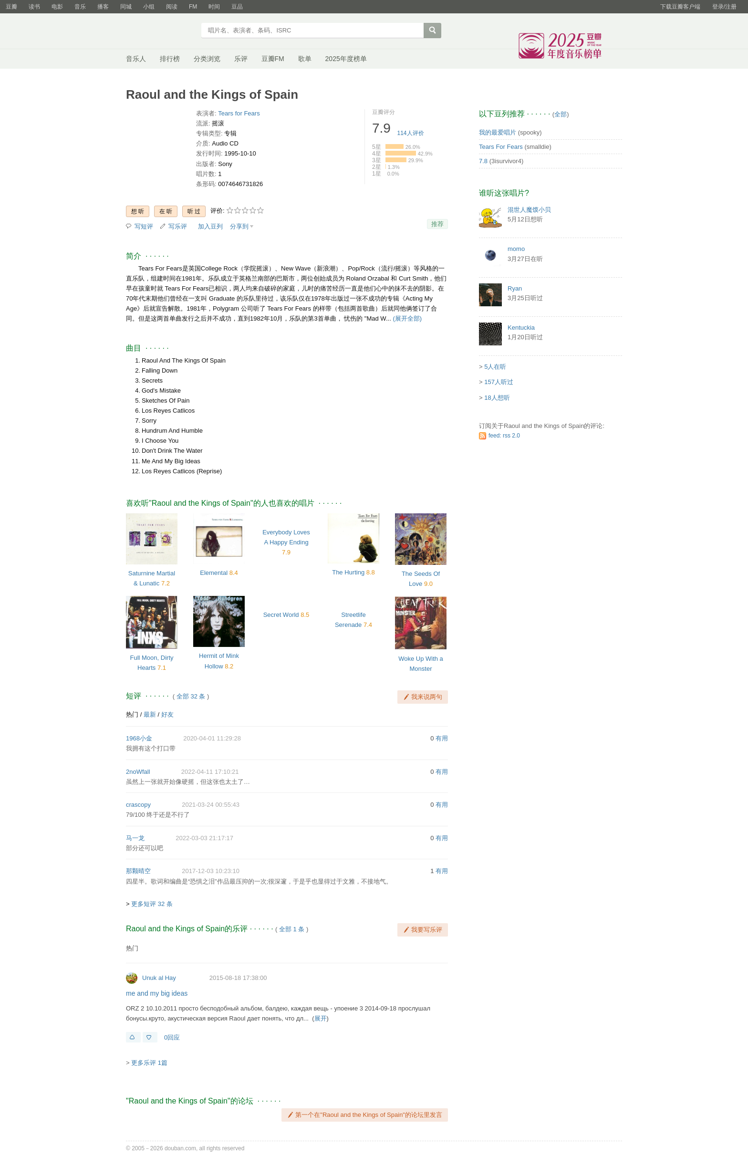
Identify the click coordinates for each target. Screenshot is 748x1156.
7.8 (483, 161)
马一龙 (135, 838)
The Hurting (348, 572)
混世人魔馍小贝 (529, 209)
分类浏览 (207, 58)
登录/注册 (724, 6)
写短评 (144, 226)
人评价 (410, 133)
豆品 (237, 6)
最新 (150, 714)
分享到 (239, 226)
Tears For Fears (501, 146)
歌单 (305, 58)
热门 (132, 714)
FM (193, 6)
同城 (126, 6)
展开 (320, 1018)
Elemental (214, 572)
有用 (442, 738)
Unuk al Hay (159, 977)
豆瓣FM (272, 58)
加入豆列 (210, 226)
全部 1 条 (291, 929)
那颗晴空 (138, 871)
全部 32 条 (191, 696)
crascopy (138, 804)
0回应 (172, 1037)
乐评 (241, 58)
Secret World (281, 614)
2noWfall (138, 771)
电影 (57, 6)
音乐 (80, 6)
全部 (560, 114)
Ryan (515, 288)
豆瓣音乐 (160, 31)
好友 (167, 714)
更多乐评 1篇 (149, 1062)
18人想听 (496, 397)
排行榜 (170, 58)
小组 (149, 6)
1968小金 (139, 738)
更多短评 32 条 (152, 903)
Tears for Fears (239, 113)
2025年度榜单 (346, 58)
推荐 (437, 224)
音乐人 (136, 58)
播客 (103, 6)
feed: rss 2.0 (504, 435)
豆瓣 (11, 6)
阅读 (171, 6)
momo (516, 248)
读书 (34, 6)
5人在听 (495, 366)
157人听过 (498, 381)
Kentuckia (521, 327)
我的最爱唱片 (497, 132)
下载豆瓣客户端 (680, 6)
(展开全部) (407, 318)
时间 (214, 6)
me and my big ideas (156, 993)
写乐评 (177, 226)
